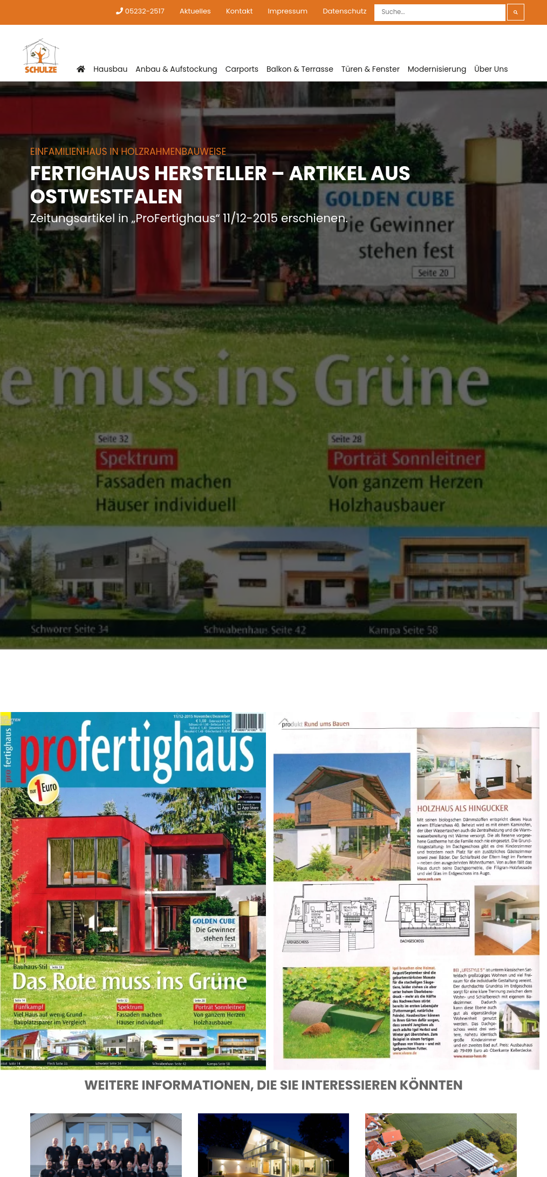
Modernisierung (437, 69)
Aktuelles (195, 11)
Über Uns (491, 69)
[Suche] (439, 12)
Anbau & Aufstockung (176, 69)
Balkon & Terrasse (299, 69)
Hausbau (110, 69)
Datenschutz (344, 11)
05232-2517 (140, 11)
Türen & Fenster (370, 69)
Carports (242, 69)
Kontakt (239, 11)
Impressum (288, 11)
